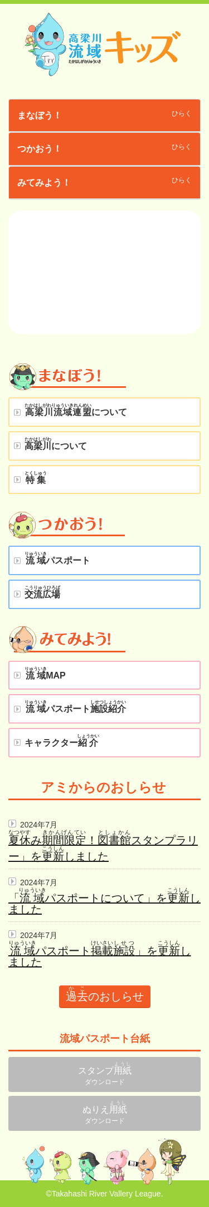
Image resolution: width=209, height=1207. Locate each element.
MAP (45, 673)
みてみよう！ (44, 182)
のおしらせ (105, 993)
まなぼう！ (39, 115)
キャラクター (62, 740)
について (76, 410)
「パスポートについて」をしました (104, 903)
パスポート (57, 558)
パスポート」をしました (99, 956)
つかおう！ (39, 148)
